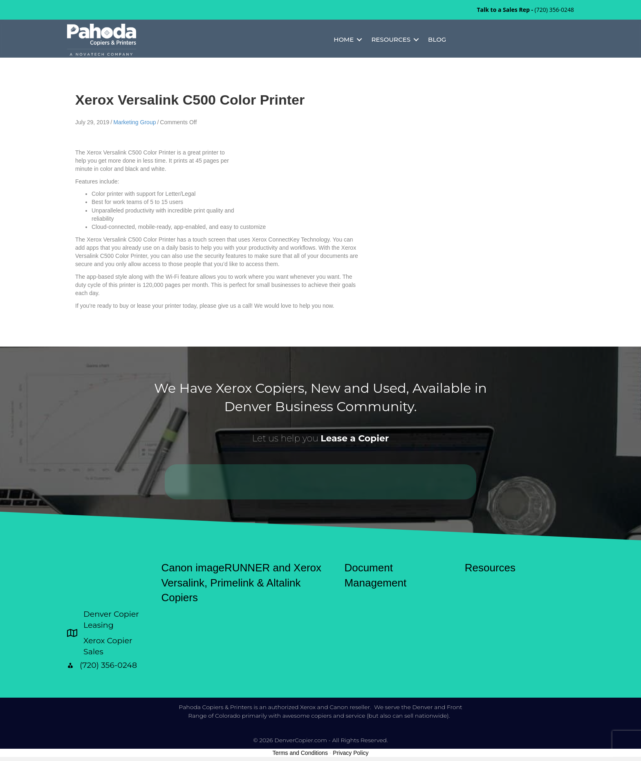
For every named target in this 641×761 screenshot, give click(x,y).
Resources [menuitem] (390, 39)
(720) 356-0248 (554, 9)
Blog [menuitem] (437, 39)
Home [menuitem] (344, 39)
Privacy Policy (350, 753)
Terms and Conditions (300, 753)
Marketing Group (134, 122)
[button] (359, 39)
